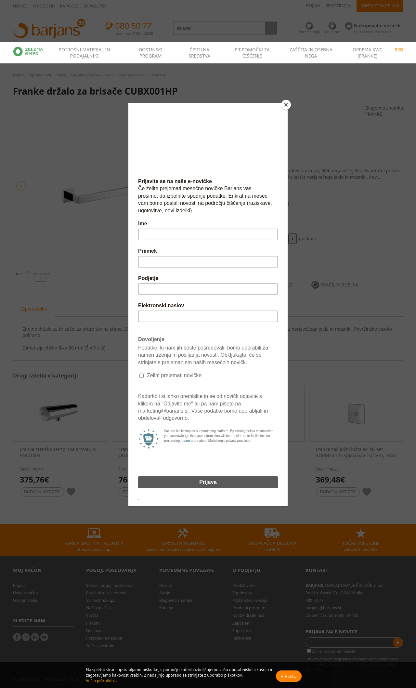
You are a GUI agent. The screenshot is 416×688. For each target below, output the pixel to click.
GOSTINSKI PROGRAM (150, 52)
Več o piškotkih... (101, 680)
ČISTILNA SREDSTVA (199, 52)
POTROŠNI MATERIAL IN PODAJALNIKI (84, 52)
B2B (399, 49)
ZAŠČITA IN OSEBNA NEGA (311, 52)
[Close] (286, 105)
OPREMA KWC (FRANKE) (368, 52)
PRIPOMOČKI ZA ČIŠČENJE (252, 52)
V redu (289, 676)
